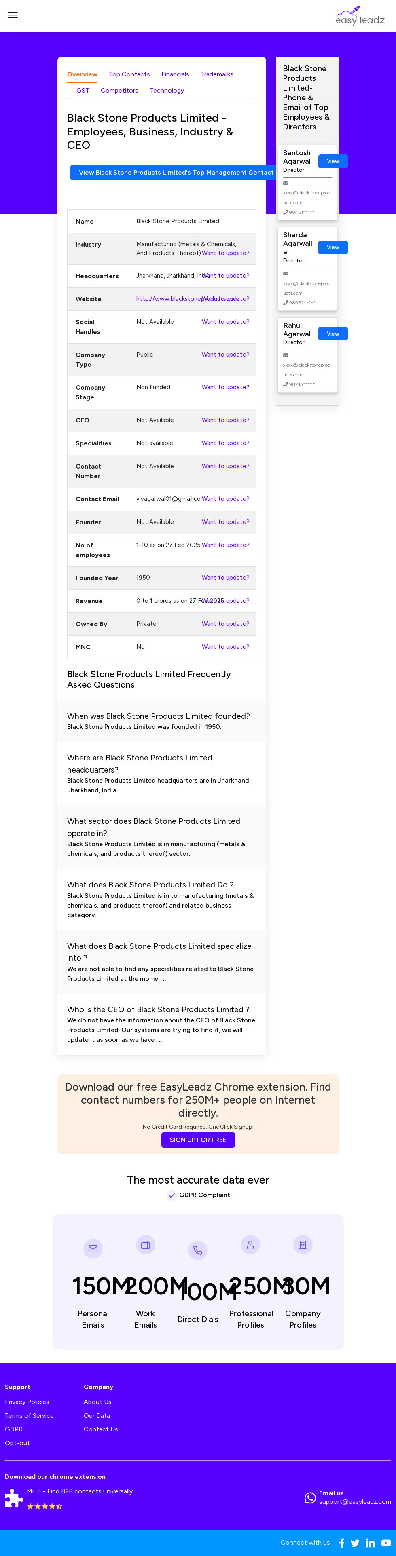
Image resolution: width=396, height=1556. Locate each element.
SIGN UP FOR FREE (198, 1140)
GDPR (14, 1429)
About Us (98, 1402)
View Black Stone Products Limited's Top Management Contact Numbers (191, 172)
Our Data (97, 1415)
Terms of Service (29, 1415)
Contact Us (101, 1429)
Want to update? (226, 253)
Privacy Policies (27, 1402)
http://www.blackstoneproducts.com (187, 298)
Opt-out (17, 1443)
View (333, 161)
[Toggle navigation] (13, 16)
